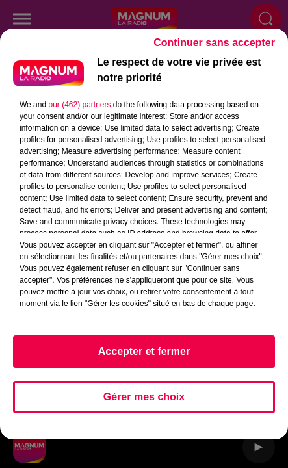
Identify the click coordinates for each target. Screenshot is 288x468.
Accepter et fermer (144, 357)
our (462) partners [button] (79, 110)
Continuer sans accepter (214, 48)
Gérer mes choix (144, 402)
